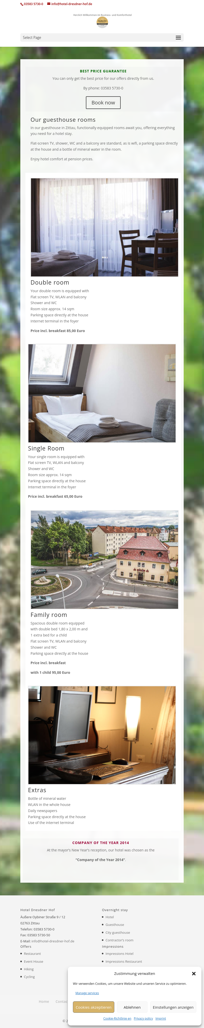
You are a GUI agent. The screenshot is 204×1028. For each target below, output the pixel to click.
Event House (33, 961)
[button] (193, 973)
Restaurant (32, 953)
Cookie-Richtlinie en (117, 1018)
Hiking (29, 969)
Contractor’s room (119, 940)
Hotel (109, 917)
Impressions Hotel (119, 953)
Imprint (160, 1018)
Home (44, 1001)
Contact (62, 1001)
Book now (103, 102)
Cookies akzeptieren (94, 1007)
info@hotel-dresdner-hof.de (53, 941)
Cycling (29, 976)
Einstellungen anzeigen (173, 1007)
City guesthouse (117, 932)
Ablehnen (132, 1007)
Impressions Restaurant (123, 961)
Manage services (87, 993)
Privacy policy (143, 1018)
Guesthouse (114, 924)
